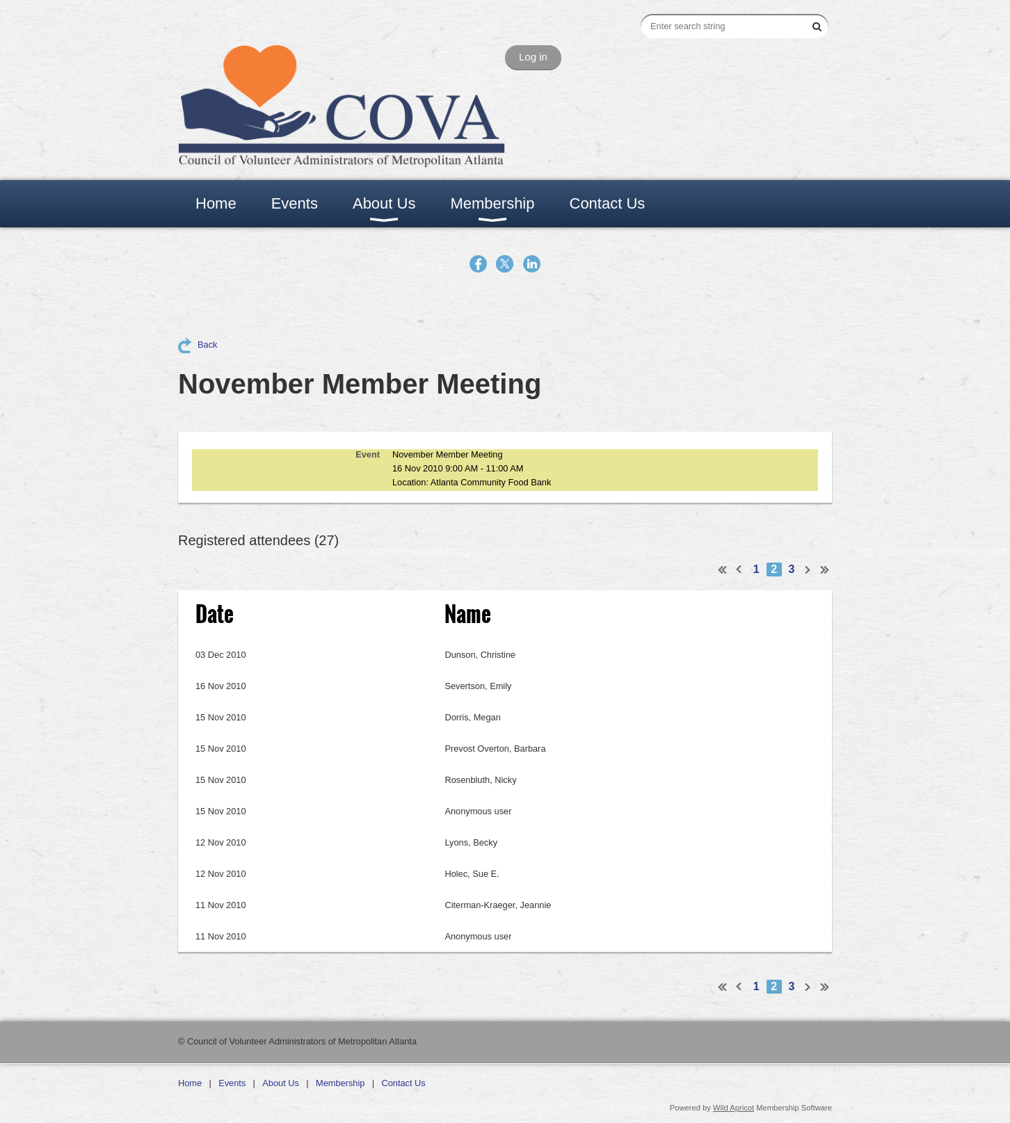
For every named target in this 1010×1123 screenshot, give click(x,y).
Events (232, 1083)
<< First (723, 569)
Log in (533, 57)
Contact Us (403, 1083)
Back (207, 344)
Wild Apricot (733, 1108)
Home (190, 1083)
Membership (340, 1083)
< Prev (739, 569)
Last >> (825, 569)
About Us (280, 1083)
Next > (808, 569)
